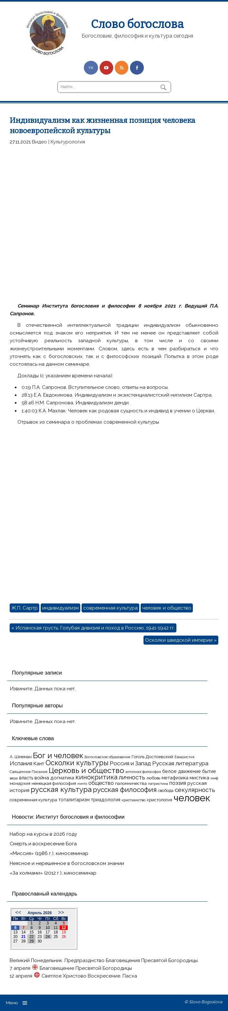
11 (56, 927)
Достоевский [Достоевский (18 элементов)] (159, 756)
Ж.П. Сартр (24, 608)
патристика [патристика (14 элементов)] (158, 783)
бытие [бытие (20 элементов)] (209, 771)
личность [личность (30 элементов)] (132, 777)
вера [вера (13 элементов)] (14, 778)
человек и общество (166, 608)
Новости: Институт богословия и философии (68, 817)
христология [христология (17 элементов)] (159, 799)
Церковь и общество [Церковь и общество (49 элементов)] (86, 770)
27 (15, 941)
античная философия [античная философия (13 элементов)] (143, 772)
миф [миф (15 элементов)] (214, 778)
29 (31, 941)
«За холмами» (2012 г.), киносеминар (53, 873)
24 (47, 936)
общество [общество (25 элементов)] (101, 783)
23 (39, 936)
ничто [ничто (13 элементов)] (82, 784)
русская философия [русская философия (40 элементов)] (125, 790)
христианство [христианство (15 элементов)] (133, 800)
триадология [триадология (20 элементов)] (105, 799)
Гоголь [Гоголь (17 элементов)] (138, 756)
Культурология (68, 142)
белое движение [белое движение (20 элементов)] (181, 771)
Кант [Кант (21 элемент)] (39, 764)
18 (56, 932)
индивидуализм (60, 608)
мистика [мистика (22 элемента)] (199, 778)
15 (31, 932)
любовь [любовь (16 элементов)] (153, 778)
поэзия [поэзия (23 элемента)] (177, 783)
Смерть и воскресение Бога (43, 844)
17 (47, 932)
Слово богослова (137, 24)
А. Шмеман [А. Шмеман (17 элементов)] (21, 756)
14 (23, 932)
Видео (39, 142)
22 (31, 936)
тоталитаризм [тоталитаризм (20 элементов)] (74, 799)
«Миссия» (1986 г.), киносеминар (49, 853)
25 (56, 936)
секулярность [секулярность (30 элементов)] (195, 789)
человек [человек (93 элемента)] (191, 798)
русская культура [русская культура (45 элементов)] (61, 789)
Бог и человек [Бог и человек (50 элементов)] (58, 755)
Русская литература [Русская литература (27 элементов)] (180, 763)
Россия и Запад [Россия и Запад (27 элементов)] (130, 763)
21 (23, 936)
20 (15, 936)
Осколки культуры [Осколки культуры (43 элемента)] (76, 762)
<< (18, 912)
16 (39, 932)
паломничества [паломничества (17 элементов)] (131, 783)
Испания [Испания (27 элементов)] (21, 763)
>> (61, 912)
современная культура (110, 608)
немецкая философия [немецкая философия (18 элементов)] (54, 783)
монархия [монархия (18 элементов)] (20, 783)
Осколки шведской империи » (181, 640)
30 (39, 941)
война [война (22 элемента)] (42, 778)
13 (15, 932)
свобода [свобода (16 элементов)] (165, 790)
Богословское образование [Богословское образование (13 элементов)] (107, 757)
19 (64, 932)
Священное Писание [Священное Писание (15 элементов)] (28, 771)
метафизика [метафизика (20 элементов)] (175, 777)
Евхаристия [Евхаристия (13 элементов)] (184, 757)
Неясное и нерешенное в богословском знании (67, 863)
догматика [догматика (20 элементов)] (62, 777)
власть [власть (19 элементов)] (26, 777)
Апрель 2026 (39, 913)
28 (23, 941)
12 (64, 927)
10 (47, 927)
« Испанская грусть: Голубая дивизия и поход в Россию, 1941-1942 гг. (93, 628)
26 (64, 936)
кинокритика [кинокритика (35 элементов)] (96, 777)
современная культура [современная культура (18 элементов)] (33, 799)
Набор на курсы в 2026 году (43, 834)
